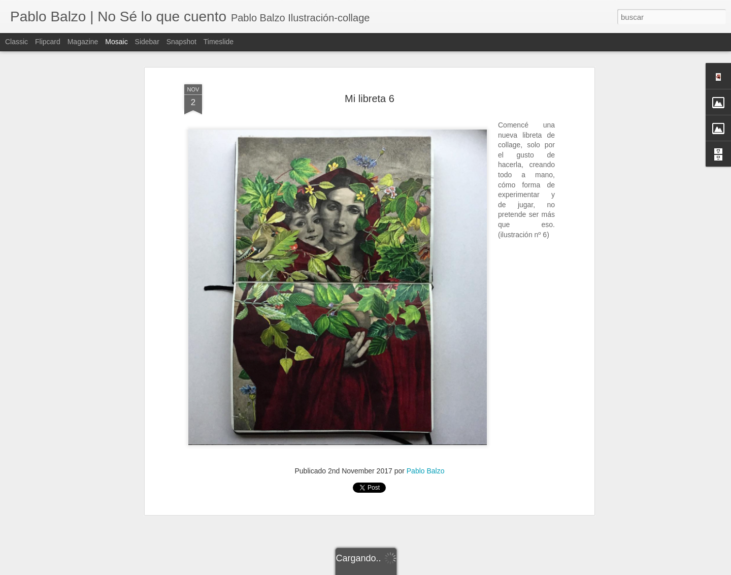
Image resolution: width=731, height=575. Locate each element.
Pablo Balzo (426, 464)
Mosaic (116, 42)
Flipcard (47, 42)
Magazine (83, 42)
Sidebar (147, 42)
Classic (16, 42)
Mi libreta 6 (369, 92)
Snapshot (181, 42)
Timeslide (219, 42)
